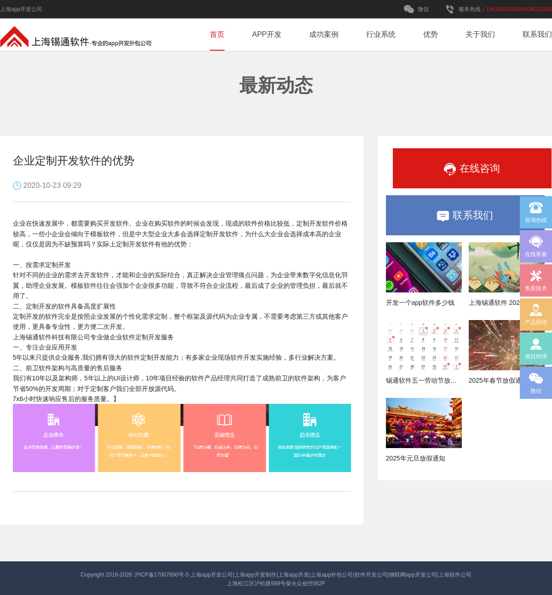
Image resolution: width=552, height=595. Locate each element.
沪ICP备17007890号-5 (162, 575)
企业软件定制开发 (135, 337)
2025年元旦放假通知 (415, 458)
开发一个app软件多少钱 (420, 302)
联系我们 (537, 34)
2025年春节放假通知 (498, 380)
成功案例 (324, 34)
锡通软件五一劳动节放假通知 (428, 380)
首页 (217, 34)
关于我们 (480, 34)
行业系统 (381, 34)
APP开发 (267, 34)
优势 (430, 34)
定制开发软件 (219, 234)
